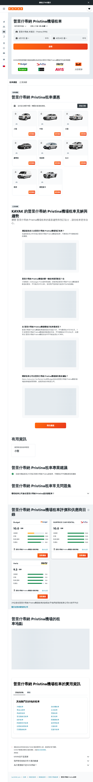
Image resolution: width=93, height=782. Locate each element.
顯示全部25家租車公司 (20, 607)
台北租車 (54, 710)
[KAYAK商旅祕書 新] (4, 47)
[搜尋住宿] (4, 20)
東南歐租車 (42, 777)
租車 (24, 777)
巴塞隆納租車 (22, 729)
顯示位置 (45, 549)
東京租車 (54, 716)
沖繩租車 (20, 707)
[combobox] (20, 26)
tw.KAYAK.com (16, 777)
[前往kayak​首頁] (15, 8)
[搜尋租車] (4, 25)
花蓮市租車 (55, 729)
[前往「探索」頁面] (4, 37)
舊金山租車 (21, 710)
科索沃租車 (32, 777)
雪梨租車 (54, 713)
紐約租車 (20, 720)
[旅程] (4, 53)
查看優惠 (32, 134)
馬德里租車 (21, 713)
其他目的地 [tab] (19, 692)
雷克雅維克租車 (22, 716)
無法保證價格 (41, 750)
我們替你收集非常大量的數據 (52, 761)
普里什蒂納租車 (53, 777)
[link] (50, 425)
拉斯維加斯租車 (22, 726)
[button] (88, 2)
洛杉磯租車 (55, 707)
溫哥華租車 (55, 723)
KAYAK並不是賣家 (52, 756)
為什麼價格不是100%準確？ (52, 765)
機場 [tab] (28, 692)
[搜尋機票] (4, 16)
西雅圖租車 (55, 720)
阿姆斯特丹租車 (22, 723)
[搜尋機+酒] (4, 30)
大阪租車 (54, 726)
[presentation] (88, 510)
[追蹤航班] (4, 42)
